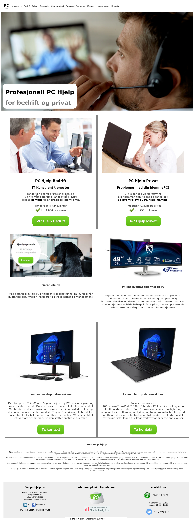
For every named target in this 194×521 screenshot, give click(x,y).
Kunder (90, 6)
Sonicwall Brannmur (75, 6)
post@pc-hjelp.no (161, 512)
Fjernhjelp (44, 6)
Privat (34, 6)
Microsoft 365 (57, 6)
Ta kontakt (50, 429)
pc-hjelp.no (17, 6)
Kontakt (115, 6)
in (26, 504)
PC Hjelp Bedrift (50, 221)
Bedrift (27, 6)
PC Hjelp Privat (143, 221)
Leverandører (103, 6)
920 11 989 (160, 495)
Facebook (38, 504)
